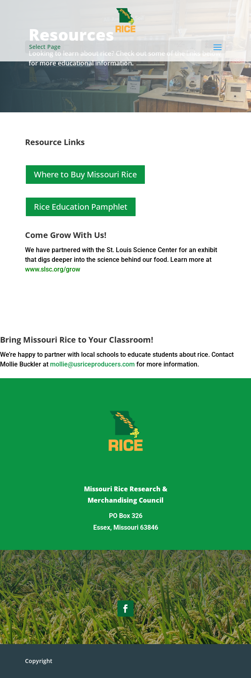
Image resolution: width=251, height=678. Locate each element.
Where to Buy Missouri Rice (85, 174)
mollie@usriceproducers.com (92, 364)
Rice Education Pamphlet (81, 206)
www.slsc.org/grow (52, 269)
